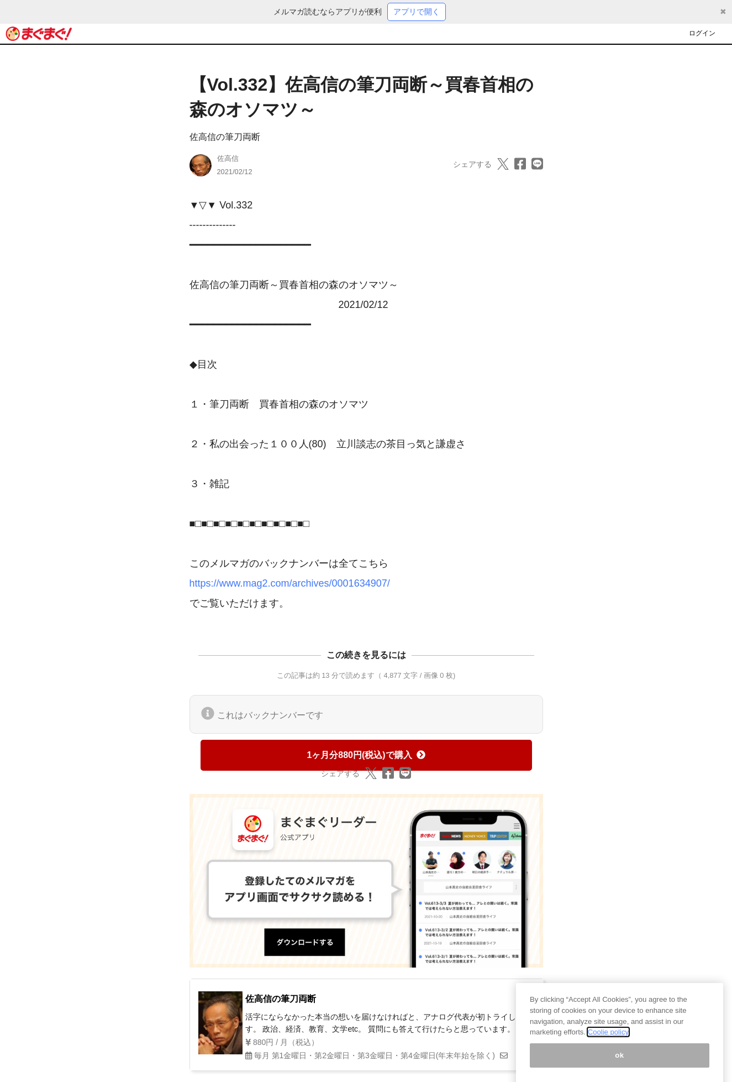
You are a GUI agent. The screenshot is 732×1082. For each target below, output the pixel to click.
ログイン (702, 33)
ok (619, 1064)
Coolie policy (608, 1041)
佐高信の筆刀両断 (224, 137)
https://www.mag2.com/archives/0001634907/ (289, 583)
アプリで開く (416, 11)
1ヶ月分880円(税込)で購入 (366, 755)
